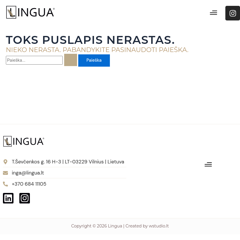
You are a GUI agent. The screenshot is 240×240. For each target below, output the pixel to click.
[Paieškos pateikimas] (70, 60)
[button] (213, 13)
